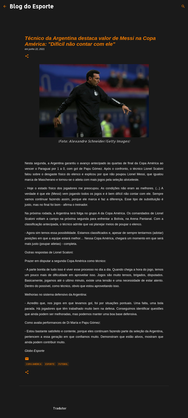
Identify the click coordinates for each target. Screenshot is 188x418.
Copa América (33, 364)
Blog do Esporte (32, 6)
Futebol (63, 364)
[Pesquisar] (183, 6)
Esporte (49, 364)
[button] (27, 56)
